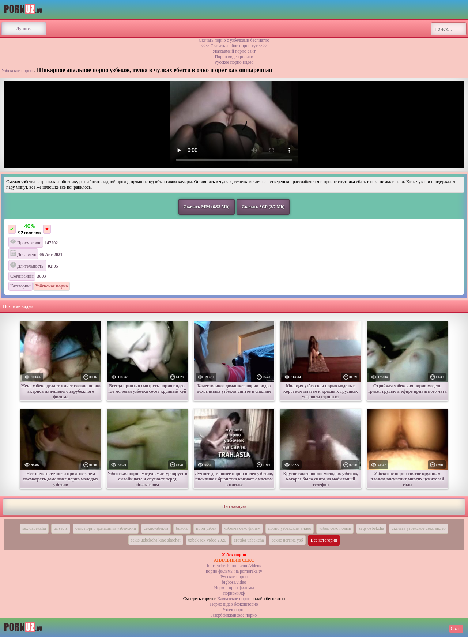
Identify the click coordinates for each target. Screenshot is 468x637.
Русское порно (234, 576)
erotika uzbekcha (249, 540)
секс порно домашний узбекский (105, 528)
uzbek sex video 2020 (207, 540)
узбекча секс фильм (242, 528)
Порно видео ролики (234, 56)
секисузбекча (156, 528)
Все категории (324, 540)
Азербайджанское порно (234, 615)
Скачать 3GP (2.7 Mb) (263, 206)
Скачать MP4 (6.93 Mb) (207, 206)
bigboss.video (234, 582)
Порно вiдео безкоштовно (234, 604)
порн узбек (206, 528)
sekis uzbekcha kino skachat (156, 540)
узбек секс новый (335, 528)
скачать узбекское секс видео (418, 528)
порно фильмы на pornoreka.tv (234, 571)
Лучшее (23, 28)
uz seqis (61, 528)
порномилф (234, 593)
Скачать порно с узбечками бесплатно (234, 40)
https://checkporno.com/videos (234, 565)
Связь (456, 628)
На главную (234, 506)
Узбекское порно (17, 70)
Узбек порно (233, 609)
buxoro (182, 528)
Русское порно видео (234, 62)
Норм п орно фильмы (234, 587)
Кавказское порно (233, 598)
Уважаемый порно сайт (234, 51)
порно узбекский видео (289, 528)
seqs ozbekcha (371, 528)
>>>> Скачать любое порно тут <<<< (233, 45)
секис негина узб (287, 540)
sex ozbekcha (34, 528)
